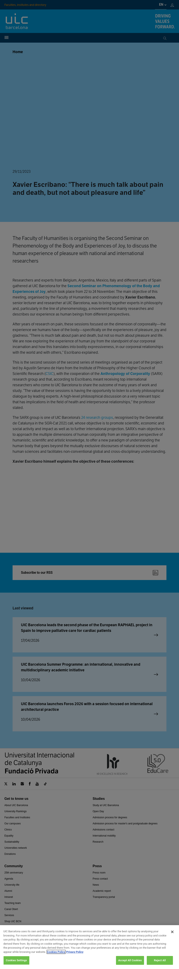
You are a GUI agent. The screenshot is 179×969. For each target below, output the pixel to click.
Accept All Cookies (130, 960)
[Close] (172, 931)
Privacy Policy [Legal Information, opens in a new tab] (74, 951)
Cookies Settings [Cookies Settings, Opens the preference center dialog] (16, 960)
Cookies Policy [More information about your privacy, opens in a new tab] (56, 951)
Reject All (160, 960)
